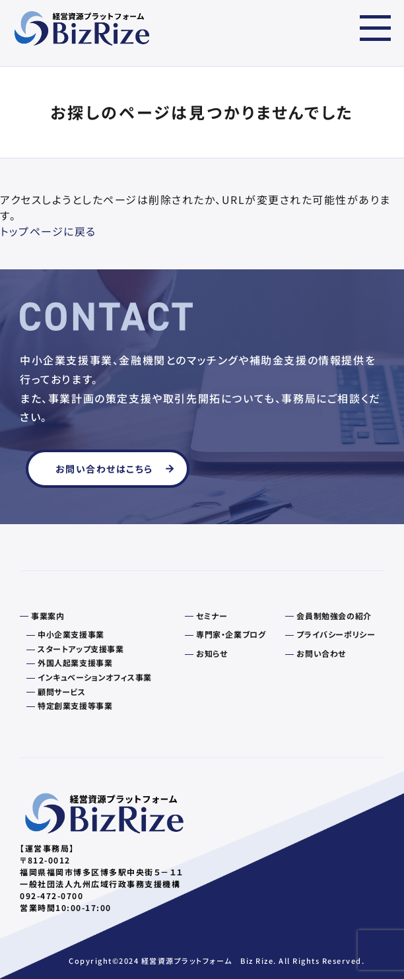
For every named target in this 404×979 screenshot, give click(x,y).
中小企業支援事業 (71, 634)
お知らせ (211, 653)
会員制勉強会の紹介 (333, 616)
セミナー (211, 616)
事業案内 (47, 616)
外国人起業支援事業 (75, 663)
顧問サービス (62, 692)
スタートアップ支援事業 (81, 649)
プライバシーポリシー (335, 634)
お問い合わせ (321, 653)
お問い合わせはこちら (104, 468)
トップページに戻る (48, 231)
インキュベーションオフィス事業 (95, 677)
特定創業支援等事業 (75, 705)
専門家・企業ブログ (230, 634)
